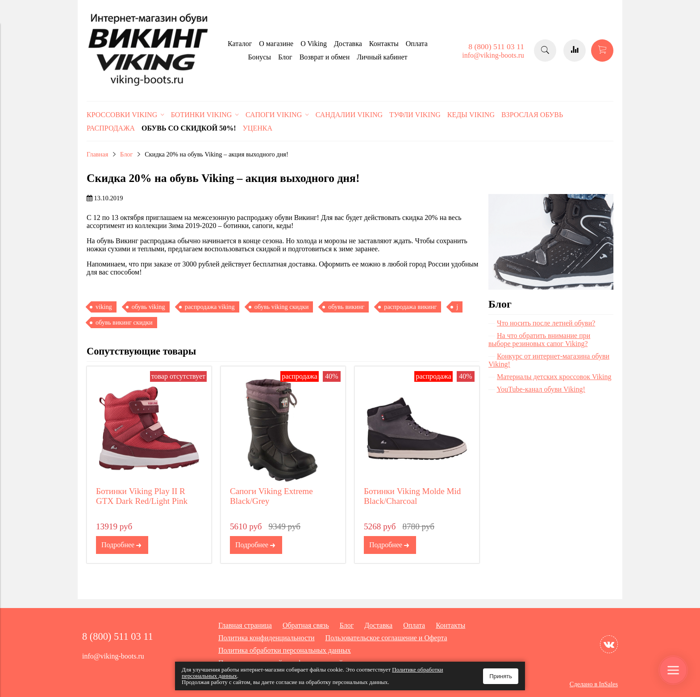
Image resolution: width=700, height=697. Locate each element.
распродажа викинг (410, 306)
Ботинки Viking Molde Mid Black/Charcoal (412, 496)
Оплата (417, 43)
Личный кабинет (382, 57)
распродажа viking (210, 306)
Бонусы (259, 57)
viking (104, 306)
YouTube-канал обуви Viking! (540, 389)
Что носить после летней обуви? (546, 323)
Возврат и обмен (325, 57)
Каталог (240, 43)
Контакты (384, 43)
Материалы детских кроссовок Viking (554, 376)
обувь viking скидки (281, 306)
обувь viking (148, 306)
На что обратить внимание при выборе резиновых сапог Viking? (539, 339)
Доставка (348, 43)
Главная (97, 154)
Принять (500, 676)
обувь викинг (346, 306)
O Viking (313, 43)
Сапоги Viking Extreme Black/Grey (271, 496)
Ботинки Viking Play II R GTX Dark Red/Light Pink (142, 496)
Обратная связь (306, 625)
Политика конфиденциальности (266, 638)
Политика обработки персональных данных (284, 650)
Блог (285, 57)
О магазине (276, 43)
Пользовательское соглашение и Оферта (386, 638)
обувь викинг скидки (124, 322)
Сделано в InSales (594, 684)
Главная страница (245, 625)
